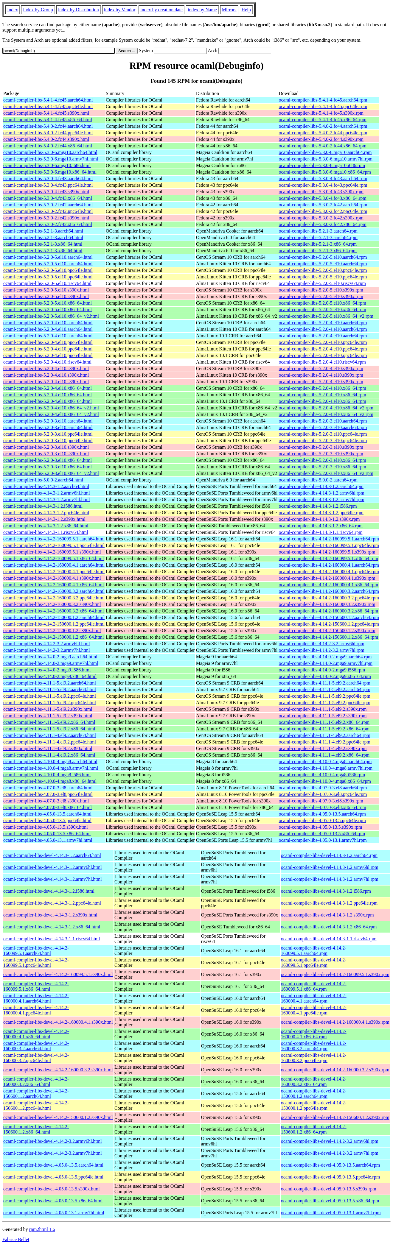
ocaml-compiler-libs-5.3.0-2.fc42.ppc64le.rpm (323, 211)
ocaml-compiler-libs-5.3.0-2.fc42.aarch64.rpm (323, 204)
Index (12, 9)
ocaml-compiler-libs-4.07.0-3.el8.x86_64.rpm (322, 807)
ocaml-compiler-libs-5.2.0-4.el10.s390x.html (46, 368)
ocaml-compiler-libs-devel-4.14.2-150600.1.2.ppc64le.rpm (314, 1105)
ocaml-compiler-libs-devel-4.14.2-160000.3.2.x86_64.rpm (314, 1081)
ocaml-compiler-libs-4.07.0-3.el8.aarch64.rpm (323, 787)
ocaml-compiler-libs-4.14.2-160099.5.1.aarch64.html (54, 538)
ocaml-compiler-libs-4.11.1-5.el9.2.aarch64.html (49, 682)
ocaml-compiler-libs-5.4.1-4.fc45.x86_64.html (47, 119)
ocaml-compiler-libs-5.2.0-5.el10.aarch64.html (48, 257)
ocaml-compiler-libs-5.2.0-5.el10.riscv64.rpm (322, 283)
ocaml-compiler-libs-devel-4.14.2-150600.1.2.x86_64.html (36, 1129)
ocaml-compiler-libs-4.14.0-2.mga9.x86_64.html (50, 676)
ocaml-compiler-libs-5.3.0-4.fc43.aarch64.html (48, 178)
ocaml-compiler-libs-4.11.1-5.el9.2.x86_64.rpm (324, 722)
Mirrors (229, 9)
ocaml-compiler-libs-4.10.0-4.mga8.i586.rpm (322, 774)
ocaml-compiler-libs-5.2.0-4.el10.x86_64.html (47, 388)
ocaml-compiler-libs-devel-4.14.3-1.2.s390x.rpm (327, 914)
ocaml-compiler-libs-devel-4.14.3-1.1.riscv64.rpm (329, 938)
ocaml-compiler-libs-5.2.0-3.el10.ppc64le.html (48, 434)
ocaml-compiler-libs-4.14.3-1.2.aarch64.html (46, 486)
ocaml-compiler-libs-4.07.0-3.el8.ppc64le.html (48, 794)
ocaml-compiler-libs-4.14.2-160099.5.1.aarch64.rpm (329, 538)
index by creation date (161, 9)
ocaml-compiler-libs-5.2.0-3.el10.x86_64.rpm (322, 460)
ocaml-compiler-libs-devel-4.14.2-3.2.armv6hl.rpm (329, 1141)
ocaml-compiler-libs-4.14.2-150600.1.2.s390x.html (52, 630)
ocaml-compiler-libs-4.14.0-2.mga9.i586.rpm (322, 669)
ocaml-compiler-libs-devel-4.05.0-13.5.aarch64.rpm (330, 1164)
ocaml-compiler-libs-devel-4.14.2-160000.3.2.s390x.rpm (335, 1069)
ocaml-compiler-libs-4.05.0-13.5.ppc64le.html (47, 820)
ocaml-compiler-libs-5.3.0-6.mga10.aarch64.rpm (325, 152)
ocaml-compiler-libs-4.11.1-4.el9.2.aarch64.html (49, 735)
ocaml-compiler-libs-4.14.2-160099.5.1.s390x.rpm (327, 551)
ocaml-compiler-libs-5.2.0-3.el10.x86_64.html (47, 460)
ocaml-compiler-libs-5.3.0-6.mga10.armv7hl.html (50, 158)
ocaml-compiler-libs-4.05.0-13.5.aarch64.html (47, 813)
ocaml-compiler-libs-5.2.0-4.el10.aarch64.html (48, 322)
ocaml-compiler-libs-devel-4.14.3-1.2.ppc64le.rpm (329, 902)
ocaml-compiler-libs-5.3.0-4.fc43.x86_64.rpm (322, 198)
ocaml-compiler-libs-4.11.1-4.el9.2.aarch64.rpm (324, 735)
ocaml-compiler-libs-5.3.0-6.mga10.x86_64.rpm (325, 171)
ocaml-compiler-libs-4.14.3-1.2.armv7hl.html (46, 499)
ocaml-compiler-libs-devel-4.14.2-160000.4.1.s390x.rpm (335, 1022)
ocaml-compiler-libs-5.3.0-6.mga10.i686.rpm (322, 165)
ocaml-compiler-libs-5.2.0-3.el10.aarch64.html (48, 420)
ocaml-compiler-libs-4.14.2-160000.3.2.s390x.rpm (327, 604)
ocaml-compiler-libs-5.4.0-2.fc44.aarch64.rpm (323, 126)
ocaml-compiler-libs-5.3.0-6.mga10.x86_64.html (50, 171)
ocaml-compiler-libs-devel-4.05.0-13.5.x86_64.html (52, 1200)
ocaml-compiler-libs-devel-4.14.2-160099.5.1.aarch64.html (36, 950)
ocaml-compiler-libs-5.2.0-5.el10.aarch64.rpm (323, 257)
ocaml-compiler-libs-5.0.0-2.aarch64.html (43, 479)
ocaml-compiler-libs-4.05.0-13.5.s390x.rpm (320, 827)
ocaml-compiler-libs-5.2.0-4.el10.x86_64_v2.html (51, 407)
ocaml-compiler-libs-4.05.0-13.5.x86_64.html (47, 833)
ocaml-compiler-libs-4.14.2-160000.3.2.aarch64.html (54, 591)
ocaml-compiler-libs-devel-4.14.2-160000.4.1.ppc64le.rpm (314, 1010)
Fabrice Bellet (15, 1239)
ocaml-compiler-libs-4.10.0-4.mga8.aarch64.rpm (325, 761)
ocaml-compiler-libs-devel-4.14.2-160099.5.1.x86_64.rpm (314, 986)
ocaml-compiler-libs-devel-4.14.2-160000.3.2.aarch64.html (36, 1046)
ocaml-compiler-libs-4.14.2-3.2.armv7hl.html (46, 650)
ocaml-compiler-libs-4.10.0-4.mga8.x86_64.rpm (325, 781)
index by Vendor (119, 9)
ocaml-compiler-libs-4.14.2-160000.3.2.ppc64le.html (54, 597)
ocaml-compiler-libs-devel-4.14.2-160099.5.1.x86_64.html (36, 986)
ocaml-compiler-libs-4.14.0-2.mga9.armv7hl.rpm (325, 663)
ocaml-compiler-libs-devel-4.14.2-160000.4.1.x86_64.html (36, 1034)
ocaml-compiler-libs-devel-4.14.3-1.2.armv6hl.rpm (329, 867)
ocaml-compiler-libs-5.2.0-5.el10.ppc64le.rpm (323, 270)
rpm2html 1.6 (42, 1229)
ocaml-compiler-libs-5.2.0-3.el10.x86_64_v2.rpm (326, 473)
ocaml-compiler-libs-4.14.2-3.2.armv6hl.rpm (321, 643)
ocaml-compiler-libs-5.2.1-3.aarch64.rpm (318, 230)
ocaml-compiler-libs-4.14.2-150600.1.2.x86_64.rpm (328, 637)
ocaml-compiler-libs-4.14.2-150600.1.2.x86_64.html (53, 637)
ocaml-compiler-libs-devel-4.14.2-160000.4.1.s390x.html (58, 1022)
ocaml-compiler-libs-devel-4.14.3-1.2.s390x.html (50, 914)
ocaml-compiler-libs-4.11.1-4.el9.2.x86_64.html (49, 754)
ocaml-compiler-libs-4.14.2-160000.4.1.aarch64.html (54, 565)
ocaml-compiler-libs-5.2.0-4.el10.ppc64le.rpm (323, 342)
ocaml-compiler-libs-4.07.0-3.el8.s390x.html (46, 800)
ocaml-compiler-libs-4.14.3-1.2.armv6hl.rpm (321, 492)
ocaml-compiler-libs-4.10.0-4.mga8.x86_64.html (50, 781)
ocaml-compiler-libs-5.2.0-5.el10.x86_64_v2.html (51, 316)
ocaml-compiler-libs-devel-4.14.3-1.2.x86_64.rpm (329, 926)
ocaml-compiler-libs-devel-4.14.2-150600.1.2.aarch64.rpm (314, 1093)
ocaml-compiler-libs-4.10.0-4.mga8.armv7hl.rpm (325, 768)
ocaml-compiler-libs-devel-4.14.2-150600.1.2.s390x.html (58, 1117)
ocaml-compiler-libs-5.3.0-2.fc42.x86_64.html (47, 224)
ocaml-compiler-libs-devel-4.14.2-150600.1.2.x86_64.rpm (314, 1129)
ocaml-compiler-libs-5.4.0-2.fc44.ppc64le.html (48, 132)
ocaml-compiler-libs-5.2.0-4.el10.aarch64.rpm (323, 322)
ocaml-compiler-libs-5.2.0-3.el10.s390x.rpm (321, 447)
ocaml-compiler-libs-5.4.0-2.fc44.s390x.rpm (321, 139)
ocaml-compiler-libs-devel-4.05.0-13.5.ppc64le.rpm (330, 1176)
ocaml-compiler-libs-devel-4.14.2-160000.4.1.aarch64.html (36, 998)
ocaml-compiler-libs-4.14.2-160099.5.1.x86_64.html (53, 558)
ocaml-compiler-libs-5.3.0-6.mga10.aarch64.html (50, 152)
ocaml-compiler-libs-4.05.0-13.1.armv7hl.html (47, 840)
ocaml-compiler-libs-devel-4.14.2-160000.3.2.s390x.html (58, 1069)
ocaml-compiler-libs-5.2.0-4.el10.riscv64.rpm (322, 361)
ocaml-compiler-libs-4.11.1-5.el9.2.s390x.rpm (322, 709)
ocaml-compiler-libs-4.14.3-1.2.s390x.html (44, 519)
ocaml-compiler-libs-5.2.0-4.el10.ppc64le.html (48, 342)
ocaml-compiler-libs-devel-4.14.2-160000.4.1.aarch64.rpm (314, 998)
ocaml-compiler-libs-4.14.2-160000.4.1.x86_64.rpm (328, 584)
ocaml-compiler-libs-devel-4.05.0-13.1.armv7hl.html (53, 1212)
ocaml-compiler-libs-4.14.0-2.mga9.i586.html (47, 669)
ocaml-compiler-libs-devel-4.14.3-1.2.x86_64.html (51, 926)
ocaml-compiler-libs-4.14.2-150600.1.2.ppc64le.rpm (329, 623)
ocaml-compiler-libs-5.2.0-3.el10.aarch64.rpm (323, 420)
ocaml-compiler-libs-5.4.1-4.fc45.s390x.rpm (321, 113)
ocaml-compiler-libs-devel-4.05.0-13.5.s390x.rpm (328, 1188)
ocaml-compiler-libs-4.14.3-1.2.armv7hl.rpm (321, 499)
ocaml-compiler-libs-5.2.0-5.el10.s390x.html (46, 289)
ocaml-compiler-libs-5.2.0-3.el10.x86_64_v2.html (51, 473)
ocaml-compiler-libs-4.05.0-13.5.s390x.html (45, 827)
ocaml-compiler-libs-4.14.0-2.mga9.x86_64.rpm (325, 676)
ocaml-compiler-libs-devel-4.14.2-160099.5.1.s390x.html (58, 974)
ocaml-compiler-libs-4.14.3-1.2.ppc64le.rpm (321, 512)
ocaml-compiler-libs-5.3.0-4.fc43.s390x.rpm (321, 191)
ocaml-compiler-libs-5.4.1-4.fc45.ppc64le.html (48, 106)
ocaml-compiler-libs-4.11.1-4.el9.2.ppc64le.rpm (324, 741)
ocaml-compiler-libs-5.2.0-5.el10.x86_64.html (47, 302)
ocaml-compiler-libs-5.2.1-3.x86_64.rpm (318, 244)
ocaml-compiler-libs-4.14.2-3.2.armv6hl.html (46, 643)
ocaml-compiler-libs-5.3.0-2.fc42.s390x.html (46, 217)
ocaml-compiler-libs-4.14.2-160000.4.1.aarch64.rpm (329, 565)
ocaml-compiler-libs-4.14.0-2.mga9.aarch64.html (50, 656)
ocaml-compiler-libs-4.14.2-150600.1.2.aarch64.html (54, 617)
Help (246, 9)
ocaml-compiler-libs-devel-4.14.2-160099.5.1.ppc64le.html (36, 962)
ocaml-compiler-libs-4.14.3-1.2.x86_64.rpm (321, 525)
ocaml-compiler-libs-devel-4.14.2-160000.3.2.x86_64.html (36, 1081)
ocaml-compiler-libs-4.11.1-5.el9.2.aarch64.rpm (324, 682)
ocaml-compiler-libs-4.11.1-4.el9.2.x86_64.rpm (324, 754)
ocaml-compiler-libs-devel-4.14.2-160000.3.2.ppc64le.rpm (314, 1058)
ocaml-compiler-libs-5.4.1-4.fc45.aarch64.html (48, 99)
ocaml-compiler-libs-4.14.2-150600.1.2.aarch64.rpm (329, 617)
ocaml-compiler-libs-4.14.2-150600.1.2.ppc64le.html (54, 623)
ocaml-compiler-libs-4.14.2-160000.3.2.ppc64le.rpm (329, 597)
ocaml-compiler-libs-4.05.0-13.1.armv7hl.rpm (322, 840)
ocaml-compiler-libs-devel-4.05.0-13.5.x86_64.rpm (330, 1200)
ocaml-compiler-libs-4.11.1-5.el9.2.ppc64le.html (49, 696)
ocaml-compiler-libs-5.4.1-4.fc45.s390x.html (46, 113)
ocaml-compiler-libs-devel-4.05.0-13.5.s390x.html (51, 1188)
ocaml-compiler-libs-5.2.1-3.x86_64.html (42, 244)
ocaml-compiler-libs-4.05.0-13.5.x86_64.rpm (322, 833)
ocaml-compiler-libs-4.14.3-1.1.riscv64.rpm (320, 532)
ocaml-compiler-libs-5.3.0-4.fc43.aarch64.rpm (323, 178)
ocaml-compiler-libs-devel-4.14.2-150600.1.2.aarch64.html (36, 1093)
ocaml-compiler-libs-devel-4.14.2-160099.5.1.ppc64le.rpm (314, 962)
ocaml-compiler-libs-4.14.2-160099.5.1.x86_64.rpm (328, 558)
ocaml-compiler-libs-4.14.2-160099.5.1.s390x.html (52, 551)
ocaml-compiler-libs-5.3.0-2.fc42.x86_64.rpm (322, 224)
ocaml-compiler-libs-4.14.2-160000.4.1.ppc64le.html (54, 571)
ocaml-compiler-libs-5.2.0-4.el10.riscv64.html (47, 361)
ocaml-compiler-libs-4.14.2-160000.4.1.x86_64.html (53, 584)
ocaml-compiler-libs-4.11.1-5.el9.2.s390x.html (47, 709)
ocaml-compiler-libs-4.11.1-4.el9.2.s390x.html (47, 748)
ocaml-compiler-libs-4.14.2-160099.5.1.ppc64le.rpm (329, 545)
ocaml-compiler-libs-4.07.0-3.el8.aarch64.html (48, 787)
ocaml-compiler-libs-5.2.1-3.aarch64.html (43, 230)
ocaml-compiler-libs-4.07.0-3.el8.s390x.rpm (321, 800)
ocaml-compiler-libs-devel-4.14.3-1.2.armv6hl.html (52, 867)
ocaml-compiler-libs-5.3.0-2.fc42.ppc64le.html (48, 211)
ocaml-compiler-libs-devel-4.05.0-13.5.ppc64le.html (53, 1176)
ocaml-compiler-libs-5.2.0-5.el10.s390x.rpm (321, 289)
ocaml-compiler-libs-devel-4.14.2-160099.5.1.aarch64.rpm (314, 950)
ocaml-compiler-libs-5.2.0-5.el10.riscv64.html (47, 283)
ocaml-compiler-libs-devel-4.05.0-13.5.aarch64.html (53, 1164)
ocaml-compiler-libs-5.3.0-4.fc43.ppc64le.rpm (323, 185)
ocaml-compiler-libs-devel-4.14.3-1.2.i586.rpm (326, 891)
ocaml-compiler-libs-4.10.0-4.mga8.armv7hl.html (50, 768)
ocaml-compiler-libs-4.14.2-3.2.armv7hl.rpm (321, 650)
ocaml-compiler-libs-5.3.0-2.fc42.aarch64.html (48, 204)
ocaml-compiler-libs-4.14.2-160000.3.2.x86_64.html (53, 610)
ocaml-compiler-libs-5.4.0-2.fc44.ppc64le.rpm (323, 132)
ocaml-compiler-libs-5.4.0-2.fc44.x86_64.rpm (322, 145)
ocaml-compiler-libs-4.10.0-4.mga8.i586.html (47, 774)
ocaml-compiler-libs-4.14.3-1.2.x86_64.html (45, 525)
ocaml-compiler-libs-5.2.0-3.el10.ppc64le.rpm (323, 434)
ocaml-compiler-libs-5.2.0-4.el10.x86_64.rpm (322, 388)
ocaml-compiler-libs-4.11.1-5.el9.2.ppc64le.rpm (324, 696)
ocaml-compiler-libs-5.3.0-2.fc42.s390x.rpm (321, 217)
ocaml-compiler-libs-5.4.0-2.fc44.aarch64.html (48, 126)
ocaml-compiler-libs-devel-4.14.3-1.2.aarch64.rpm (329, 855)
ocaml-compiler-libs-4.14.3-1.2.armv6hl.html (46, 492)
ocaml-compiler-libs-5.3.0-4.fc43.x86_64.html (47, 198)
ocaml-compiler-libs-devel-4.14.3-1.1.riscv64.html (51, 938)
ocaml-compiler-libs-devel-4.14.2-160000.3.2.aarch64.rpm (314, 1046)
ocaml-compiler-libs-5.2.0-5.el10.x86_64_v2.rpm (326, 316)
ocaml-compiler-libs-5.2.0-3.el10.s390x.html (46, 447)
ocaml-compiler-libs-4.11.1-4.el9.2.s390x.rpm (322, 748)
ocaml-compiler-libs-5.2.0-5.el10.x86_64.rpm (322, 302)
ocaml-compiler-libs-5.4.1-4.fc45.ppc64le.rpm (323, 106)
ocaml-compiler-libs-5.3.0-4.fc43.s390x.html (46, 191)
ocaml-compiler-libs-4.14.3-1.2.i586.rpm (318, 506)
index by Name (202, 9)
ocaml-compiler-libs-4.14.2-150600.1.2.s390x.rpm (327, 630)
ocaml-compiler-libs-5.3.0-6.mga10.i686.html (47, 165)
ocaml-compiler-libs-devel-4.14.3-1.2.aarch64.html (52, 855)
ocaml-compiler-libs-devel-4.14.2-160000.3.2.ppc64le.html (36, 1058)
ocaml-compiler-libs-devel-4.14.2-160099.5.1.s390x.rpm (335, 974)
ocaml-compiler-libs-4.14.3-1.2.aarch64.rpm (321, 486)
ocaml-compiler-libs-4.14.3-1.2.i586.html (43, 506)
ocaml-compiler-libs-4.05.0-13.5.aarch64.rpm (322, 813)
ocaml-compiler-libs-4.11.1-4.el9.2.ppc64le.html (49, 741)
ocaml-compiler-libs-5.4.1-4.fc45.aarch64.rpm (323, 99)
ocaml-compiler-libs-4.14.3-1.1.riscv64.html (45, 532)
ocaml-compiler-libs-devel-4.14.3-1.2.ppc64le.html (52, 902)
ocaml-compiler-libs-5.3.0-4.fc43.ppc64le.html (48, 185)
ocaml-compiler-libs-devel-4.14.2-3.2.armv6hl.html (52, 1141)
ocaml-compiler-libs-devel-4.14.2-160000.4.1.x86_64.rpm (314, 1034)
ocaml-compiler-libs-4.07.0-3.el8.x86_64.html (47, 807)
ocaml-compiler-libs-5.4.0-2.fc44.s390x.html (46, 139)
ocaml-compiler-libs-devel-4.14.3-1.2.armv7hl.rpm (329, 879)
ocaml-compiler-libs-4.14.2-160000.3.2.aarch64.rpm (329, 591)
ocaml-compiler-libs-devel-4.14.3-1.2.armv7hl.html (52, 879)
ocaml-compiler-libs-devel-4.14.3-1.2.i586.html (48, 891)
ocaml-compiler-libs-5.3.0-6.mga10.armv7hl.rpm (325, 158)
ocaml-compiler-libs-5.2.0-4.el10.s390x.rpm (321, 368)
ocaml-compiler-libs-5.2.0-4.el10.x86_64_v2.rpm (326, 407)
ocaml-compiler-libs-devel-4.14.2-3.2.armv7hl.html (52, 1153)
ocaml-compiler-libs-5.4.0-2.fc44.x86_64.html (47, 145)
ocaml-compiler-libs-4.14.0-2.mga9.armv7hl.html (50, 663)
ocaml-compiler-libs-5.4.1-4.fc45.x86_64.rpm (322, 119)
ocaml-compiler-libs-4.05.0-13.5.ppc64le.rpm (322, 820)
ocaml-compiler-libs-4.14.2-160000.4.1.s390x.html (52, 578)
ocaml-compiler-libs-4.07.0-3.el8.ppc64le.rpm (323, 794)
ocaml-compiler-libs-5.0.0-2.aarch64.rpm (318, 479)
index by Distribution (78, 9)
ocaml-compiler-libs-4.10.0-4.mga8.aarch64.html (50, 761)
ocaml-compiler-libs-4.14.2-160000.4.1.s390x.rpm (327, 578)
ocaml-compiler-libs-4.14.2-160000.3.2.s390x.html (52, 604)
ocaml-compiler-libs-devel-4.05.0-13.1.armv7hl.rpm (331, 1212)
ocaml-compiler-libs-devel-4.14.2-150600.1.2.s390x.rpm (335, 1117)
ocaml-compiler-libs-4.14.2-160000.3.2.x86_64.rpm (328, 610)
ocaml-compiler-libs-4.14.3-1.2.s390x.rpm (319, 519)
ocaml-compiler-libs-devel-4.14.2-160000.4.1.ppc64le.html (36, 1010)
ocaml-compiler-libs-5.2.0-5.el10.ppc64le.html (48, 270)
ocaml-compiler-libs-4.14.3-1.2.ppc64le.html (46, 512)
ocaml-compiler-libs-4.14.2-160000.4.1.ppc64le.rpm (329, 571)
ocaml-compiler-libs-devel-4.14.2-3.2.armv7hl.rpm (329, 1153)
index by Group (38, 9)
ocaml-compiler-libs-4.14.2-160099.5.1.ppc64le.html (54, 545)
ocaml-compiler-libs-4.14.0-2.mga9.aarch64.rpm (325, 656)
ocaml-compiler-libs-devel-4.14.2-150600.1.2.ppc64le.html (36, 1105)
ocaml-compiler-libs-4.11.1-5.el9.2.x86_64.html (49, 722)
